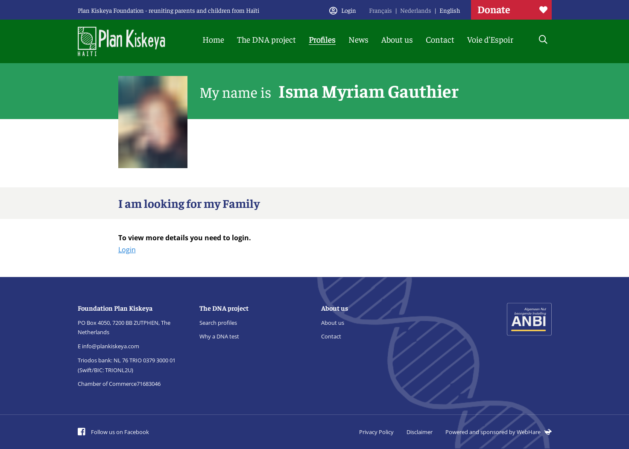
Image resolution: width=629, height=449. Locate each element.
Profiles (322, 39)
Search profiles (218, 323)
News (358, 39)
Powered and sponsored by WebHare (498, 432)
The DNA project (266, 39)
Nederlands (415, 10)
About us (397, 39)
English (449, 10)
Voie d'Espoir (490, 39)
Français (380, 10)
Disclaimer (420, 432)
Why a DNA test (219, 336)
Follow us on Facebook (113, 432)
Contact (440, 39)
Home (213, 39)
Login (127, 249)
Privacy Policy (376, 432)
